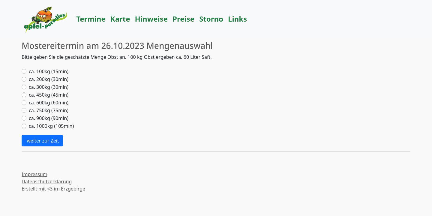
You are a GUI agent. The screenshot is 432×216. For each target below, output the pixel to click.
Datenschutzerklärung (47, 181)
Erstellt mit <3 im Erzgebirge (53, 188)
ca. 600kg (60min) (48, 102)
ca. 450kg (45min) (48, 95)
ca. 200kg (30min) (48, 79)
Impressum (34, 174)
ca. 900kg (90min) (48, 118)
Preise (183, 19)
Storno (211, 19)
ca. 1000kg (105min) (51, 126)
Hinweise (151, 19)
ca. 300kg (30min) (48, 87)
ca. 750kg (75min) (48, 110)
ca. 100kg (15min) (48, 71)
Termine (91, 19)
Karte (120, 19)
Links (237, 19)
